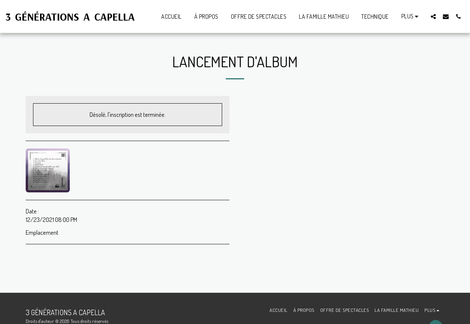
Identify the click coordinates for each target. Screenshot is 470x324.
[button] (433, 16)
